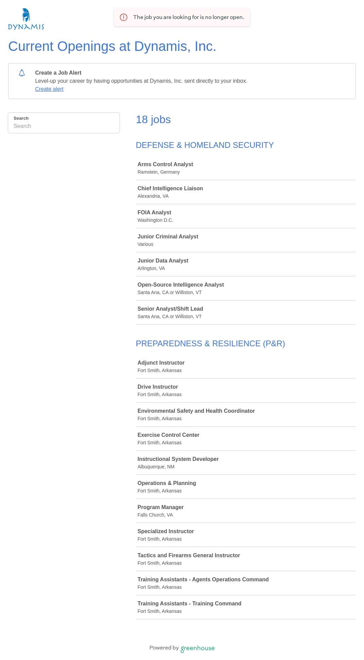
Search (21, 118)
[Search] (64, 127)
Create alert (49, 89)
